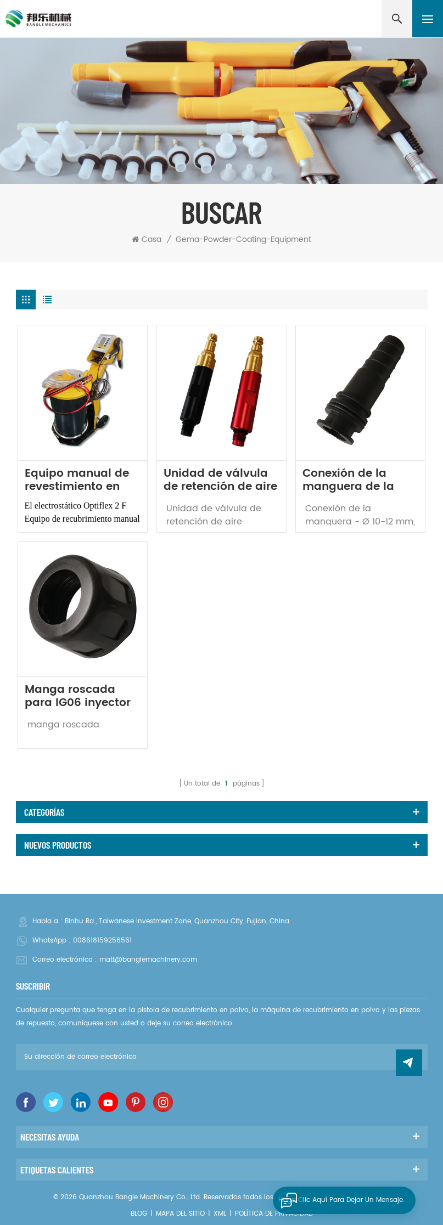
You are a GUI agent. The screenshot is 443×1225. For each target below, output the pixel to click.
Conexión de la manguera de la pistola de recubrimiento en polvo (351, 480)
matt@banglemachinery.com (148, 960)
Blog (139, 1214)
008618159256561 (102, 940)
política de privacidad (274, 1214)
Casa (146, 239)
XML (220, 1214)
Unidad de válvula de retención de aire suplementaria (220, 480)
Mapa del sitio (180, 1214)
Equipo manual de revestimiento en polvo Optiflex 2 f (77, 480)
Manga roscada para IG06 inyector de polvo (78, 697)
